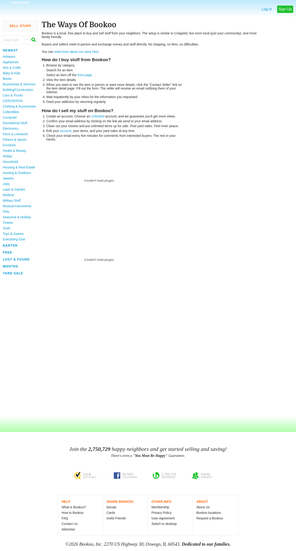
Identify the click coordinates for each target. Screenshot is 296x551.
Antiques (9, 56)
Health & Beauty (14, 151)
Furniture (9, 145)
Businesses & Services (19, 84)
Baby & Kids (11, 73)
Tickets (8, 223)
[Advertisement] (18, 346)
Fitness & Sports (14, 139)
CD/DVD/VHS (13, 101)
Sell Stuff (20, 26)
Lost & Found (16, 259)
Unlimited (97, 116)
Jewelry (8, 178)
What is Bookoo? (74, 507)
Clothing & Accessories (19, 106)
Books (7, 79)
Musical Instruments (17, 206)
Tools (6, 228)
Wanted (10, 266)
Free (7, 252)
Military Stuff (12, 200)
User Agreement (163, 518)
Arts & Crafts (12, 67)
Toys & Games (13, 234)
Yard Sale (13, 273)
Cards (111, 513)
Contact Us (70, 524)
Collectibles (11, 112)
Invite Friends (116, 518)
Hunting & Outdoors (17, 173)
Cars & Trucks (13, 95)
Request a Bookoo (209, 518)
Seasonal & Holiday (17, 217)
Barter (10, 245)
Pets (6, 211)
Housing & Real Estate (19, 167)
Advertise (68, 529)
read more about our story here (76, 52)
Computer (10, 117)
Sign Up (285, 9)
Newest (10, 50)
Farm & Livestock (15, 134)
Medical (8, 195)
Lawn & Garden (14, 189)
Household (10, 162)
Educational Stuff (15, 123)
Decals (112, 507)
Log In (267, 9)
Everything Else (14, 239)
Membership (160, 507)
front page (84, 75)
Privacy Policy (162, 513)
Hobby (7, 156)
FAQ (65, 518)
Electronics (10, 128)
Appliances (11, 62)
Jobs (6, 184)
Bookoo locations (208, 513)
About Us (203, 507)
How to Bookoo (73, 513)
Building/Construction (18, 90)
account (65, 131)
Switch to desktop (164, 524)
